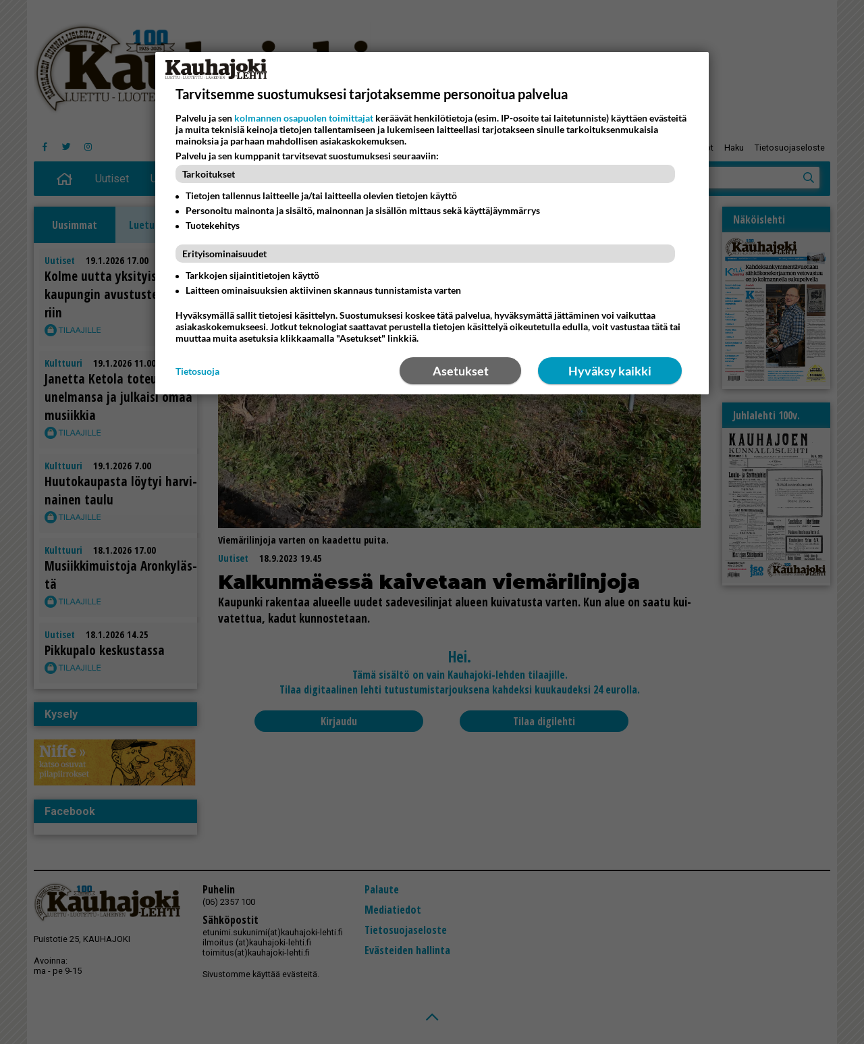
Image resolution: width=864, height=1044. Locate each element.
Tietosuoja (197, 371)
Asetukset (461, 370)
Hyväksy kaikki (609, 370)
